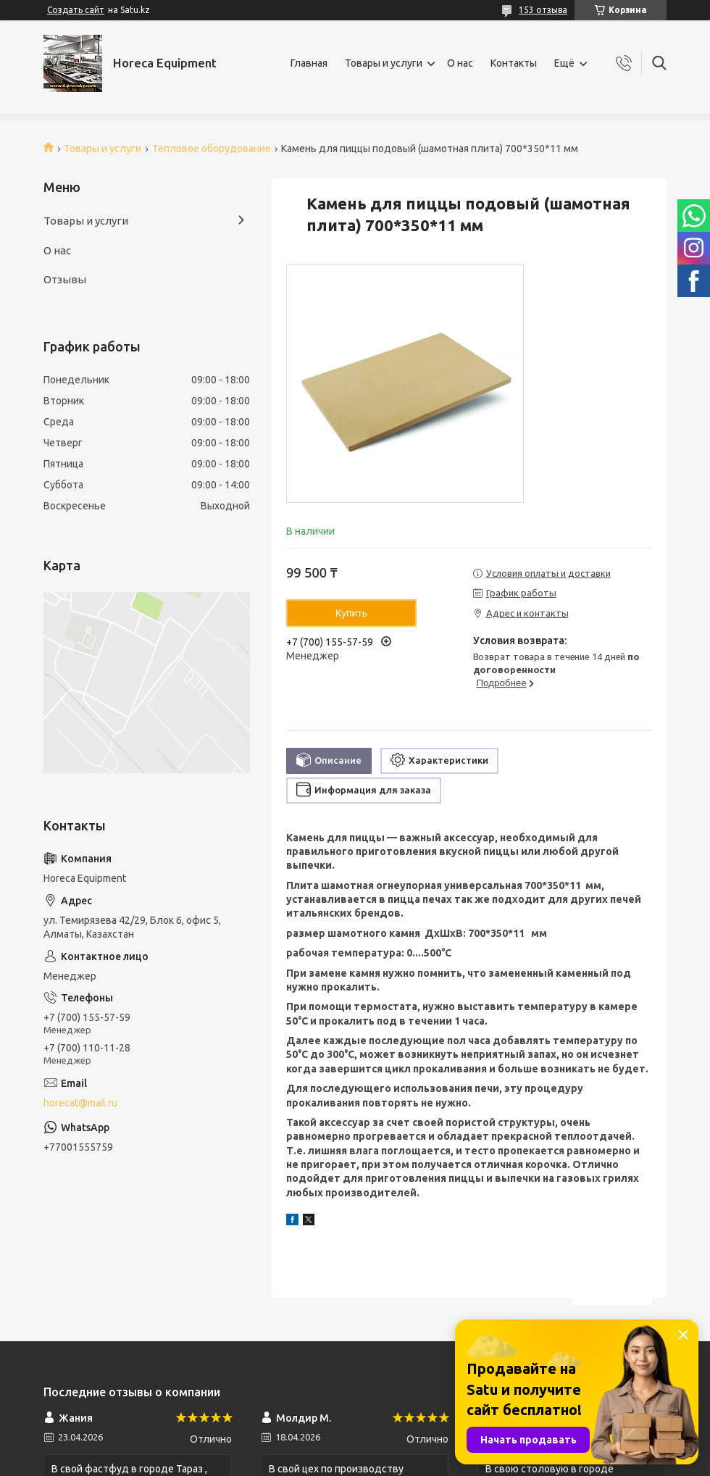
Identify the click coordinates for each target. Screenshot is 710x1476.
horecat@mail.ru (80, 1103)
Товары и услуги (383, 63)
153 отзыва (543, 9)
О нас (460, 63)
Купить (351, 613)
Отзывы (64, 279)
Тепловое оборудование (211, 148)
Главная (309, 63)
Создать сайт (75, 9)
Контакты (513, 63)
